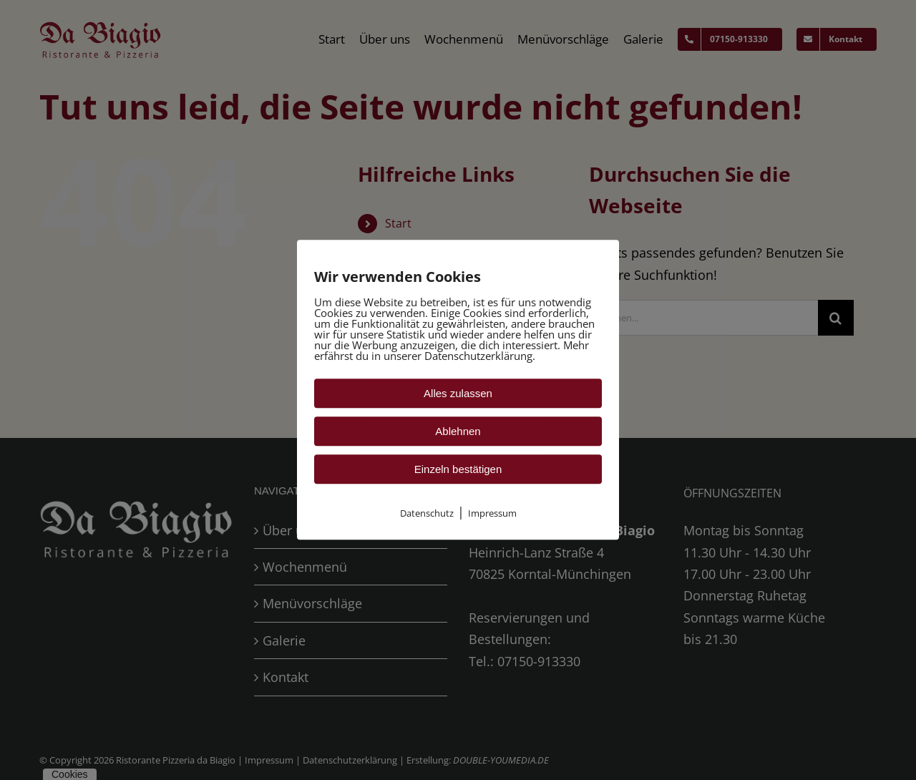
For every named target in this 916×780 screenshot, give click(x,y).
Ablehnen (457, 431)
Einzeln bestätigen (458, 469)
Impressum (492, 513)
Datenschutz (427, 513)
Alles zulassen (458, 393)
